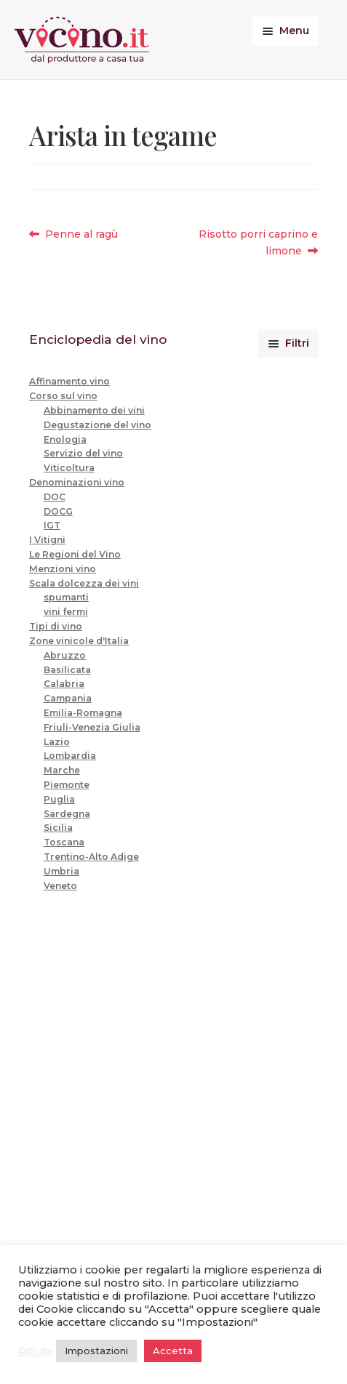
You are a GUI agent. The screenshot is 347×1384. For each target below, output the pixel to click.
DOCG (58, 511)
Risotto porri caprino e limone (258, 241)
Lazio (57, 741)
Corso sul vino (63, 395)
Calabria (64, 683)
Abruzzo (65, 655)
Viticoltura (69, 467)
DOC (54, 496)
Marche (62, 770)
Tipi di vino (55, 626)
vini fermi (66, 611)
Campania (68, 698)
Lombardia (70, 755)
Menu (294, 30)
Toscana (64, 842)
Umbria (61, 871)
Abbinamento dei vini (94, 410)
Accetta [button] (173, 1350)
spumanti (66, 597)
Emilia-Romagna (83, 712)
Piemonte (66, 784)
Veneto (60, 885)
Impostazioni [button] (96, 1350)
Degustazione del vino (97, 424)
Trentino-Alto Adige (91, 856)
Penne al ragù (81, 234)
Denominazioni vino (76, 482)
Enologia (65, 439)
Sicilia (58, 827)
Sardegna (67, 813)
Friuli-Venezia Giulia (92, 727)
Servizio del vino (83, 453)
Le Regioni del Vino (75, 554)
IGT (52, 525)
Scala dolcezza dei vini (84, 583)
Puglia (59, 799)
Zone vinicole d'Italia (79, 640)
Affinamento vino (69, 381)
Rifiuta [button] (35, 1351)
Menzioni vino (62, 568)
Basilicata (67, 669)
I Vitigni (47, 539)
